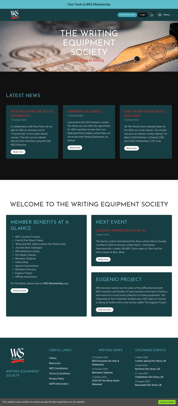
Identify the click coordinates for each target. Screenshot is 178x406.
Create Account (127, 15)
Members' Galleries (102, 372)
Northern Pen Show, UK (147, 369)
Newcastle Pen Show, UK (148, 385)
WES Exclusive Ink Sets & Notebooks (105, 363)
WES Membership (52, 283)
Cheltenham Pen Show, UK (149, 377)
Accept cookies (167, 402)
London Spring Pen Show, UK (150, 361)
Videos (52, 358)
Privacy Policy (56, 378)
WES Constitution (58, 368)
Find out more (19, 290)
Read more (18, 152)
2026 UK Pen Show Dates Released (105, 382)
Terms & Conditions (59, 373)
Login (142, 15)
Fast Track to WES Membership (89, 4)
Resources (54, 363)
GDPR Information (58, 383)
